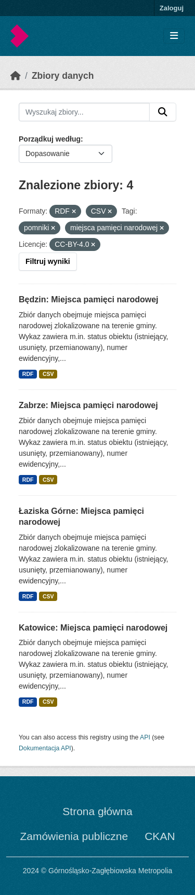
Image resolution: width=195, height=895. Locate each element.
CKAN (160, 836)
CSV (48, 374)
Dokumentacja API (45, 748)
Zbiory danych (63, 76)
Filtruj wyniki (47, 261)
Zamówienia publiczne (74, 836)
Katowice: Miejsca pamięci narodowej (93, 627)
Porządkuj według (50, 139)
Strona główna (97, 811)
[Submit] (162, 112)
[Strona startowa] (15, 76)
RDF (28, 374)
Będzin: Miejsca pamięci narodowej (89, 299)
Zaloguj (172, 8)
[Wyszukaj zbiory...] (84, 112)
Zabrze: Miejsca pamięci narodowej (88, 405)
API (145, 737)
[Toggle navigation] (174, 36)
